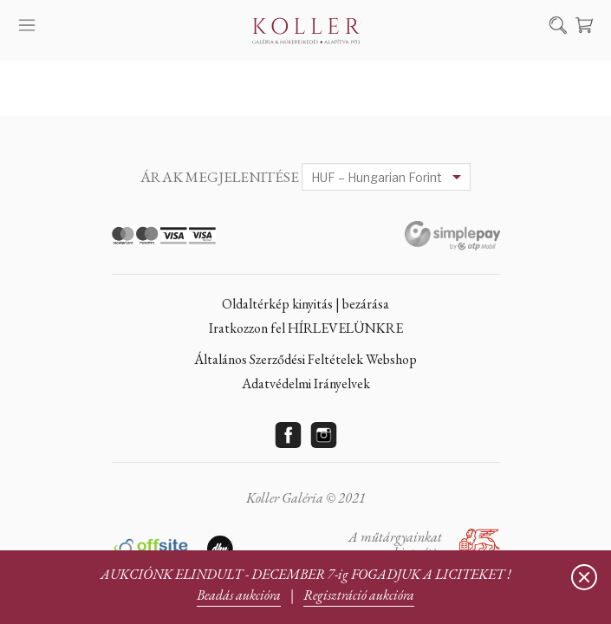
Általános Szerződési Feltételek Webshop (305, 359)
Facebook (288, 435)
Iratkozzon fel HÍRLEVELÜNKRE (306, 328)
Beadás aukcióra (239, 595)
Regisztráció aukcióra (358, 595)
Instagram (323, 435)
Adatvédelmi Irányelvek (306, 383)
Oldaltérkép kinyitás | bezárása (305, 304)
